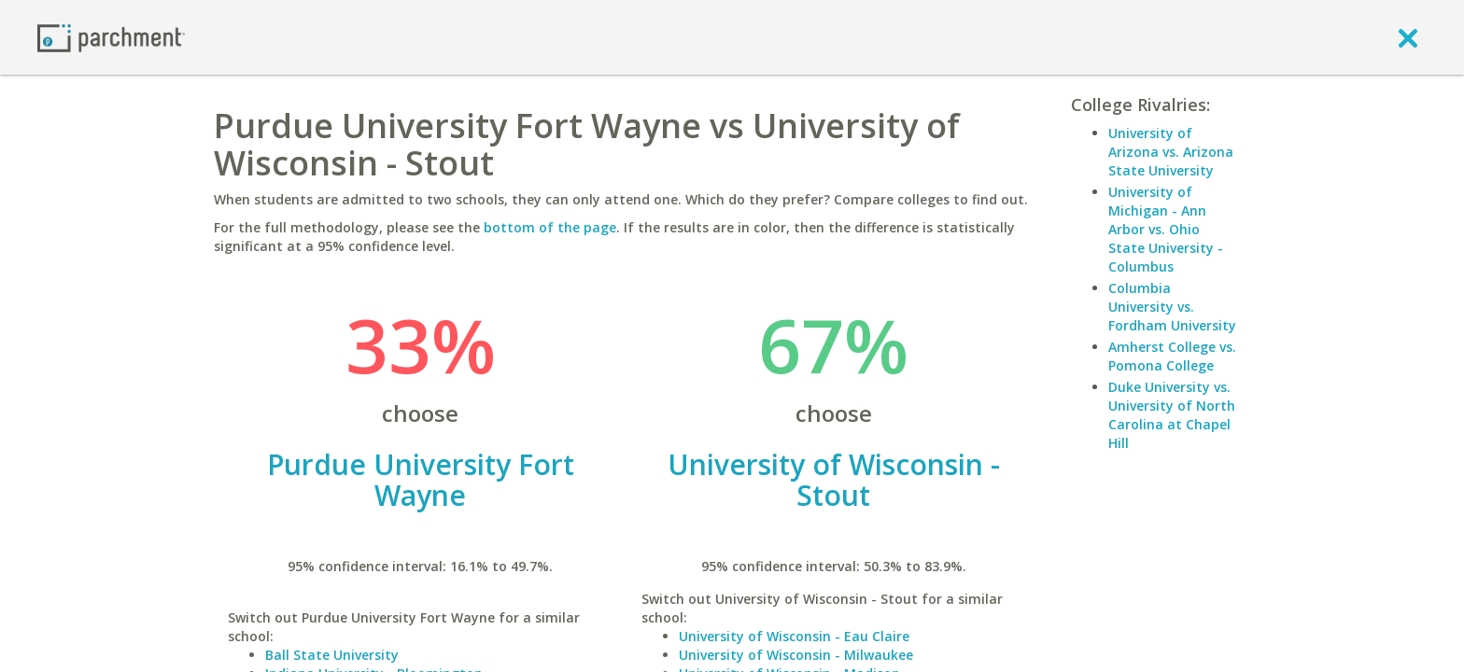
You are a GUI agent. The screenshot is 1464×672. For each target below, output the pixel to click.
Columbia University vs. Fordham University (1172, 306)
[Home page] (111, 37)
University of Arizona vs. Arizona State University (1170, 151)
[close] (1408, 37)
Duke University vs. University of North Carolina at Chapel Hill (1171, 415)
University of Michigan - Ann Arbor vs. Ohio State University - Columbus (1165, 229)
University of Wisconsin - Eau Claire (794, 636)
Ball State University (332, 655)
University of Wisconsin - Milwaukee (796, 655)
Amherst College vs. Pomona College (1172, 356)
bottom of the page (550, 227)
